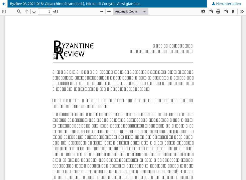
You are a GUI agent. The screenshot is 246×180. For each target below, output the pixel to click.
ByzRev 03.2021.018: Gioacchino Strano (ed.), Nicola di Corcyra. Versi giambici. (75, 3)
